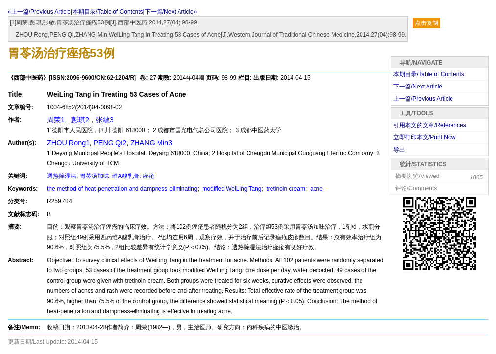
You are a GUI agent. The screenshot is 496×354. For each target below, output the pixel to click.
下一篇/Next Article (417, 86)
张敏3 (104, 120)
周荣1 (56, 120)
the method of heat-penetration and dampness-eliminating (122, 188)
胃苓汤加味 (94, 176)
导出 (399, 149)
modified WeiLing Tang (231, 188)
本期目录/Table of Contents (107, 11)
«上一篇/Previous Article (39, 11)
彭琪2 (80, 120)
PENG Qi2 (109, 143)
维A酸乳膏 (125, 176)
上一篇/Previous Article (423, 98)
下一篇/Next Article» (171, 11)
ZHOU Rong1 (68, 143)
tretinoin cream (285, 188)
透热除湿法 (61, 176)
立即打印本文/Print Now (424, 137)
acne (316, 188)
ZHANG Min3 (151, 143)
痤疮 (149, 176)
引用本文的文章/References (429, 125)
